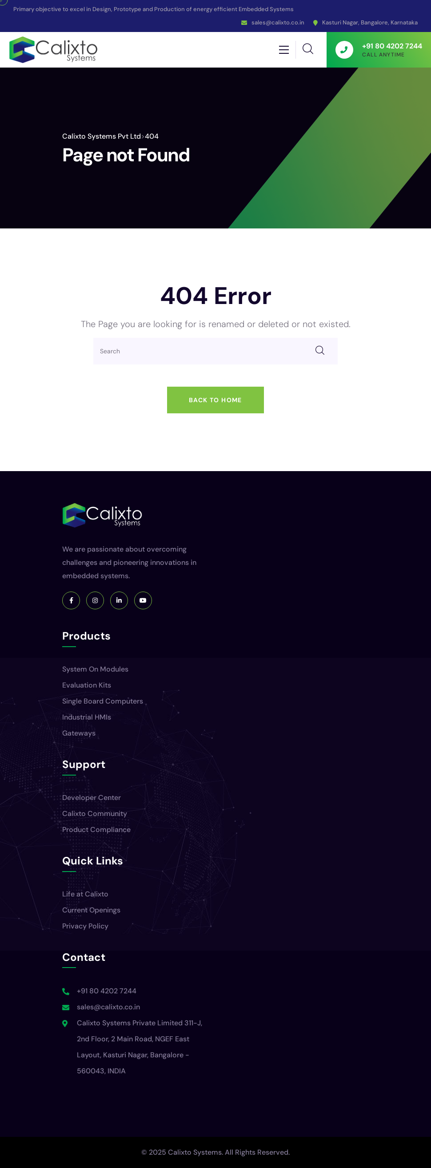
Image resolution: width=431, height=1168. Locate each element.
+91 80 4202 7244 (106, 991)
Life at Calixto (85, 894)
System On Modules (95, 669)
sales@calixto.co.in (277, 22)
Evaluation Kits (86, 685)
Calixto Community (94, 813)
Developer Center (91, 797)
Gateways (79, 733)
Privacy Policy (85, 926)
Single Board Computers (102, 701)
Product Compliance (96, 829)
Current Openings (91, 910)
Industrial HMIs (86, 717)
